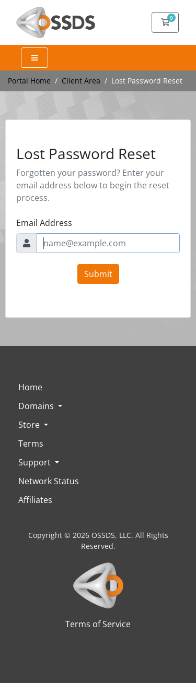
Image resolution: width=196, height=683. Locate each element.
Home (30, 387)
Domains (37, 406)
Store (30, 424)
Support (35, 462)
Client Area (81, 81)
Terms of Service (98, 624)
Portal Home (29, 81)
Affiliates (35, 500)
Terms (30, 443)
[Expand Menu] (34, 57)
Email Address (44, 223)
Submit (98, 274)
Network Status (48, 481)
